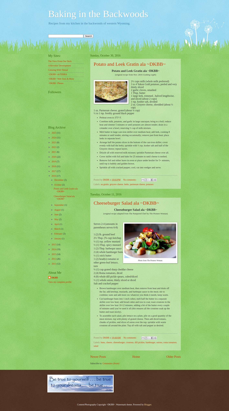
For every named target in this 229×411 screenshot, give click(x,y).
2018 (54, 166)
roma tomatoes (170, 342)
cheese (109, 342)
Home (136, 356)
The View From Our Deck (60, 61)
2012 (54, 259)
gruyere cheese (116, 184)
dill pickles (140, 342)
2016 (54, 176)
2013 (54, 254)
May (56, 219)
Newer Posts (98, 356)
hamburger (150, 342)
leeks (126, 184)
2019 (54, 161)
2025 (54, 133)
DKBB (54, 277)
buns (103, 342)
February (58, 234)
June (56, 214)
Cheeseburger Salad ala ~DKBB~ (126, 203)
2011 (54, 264)
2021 (54, 152)
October (58, 185)
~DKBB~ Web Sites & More (61, 79)
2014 (54, 249)
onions (159, 342)
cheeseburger (119, 342)
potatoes (149, 184)
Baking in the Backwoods (98, 14)
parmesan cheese (137, 184)
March (57, 229)
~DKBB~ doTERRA (57, 74)
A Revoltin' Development (59, 65)
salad (96, 346)
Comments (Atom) (111, 363)
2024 (54, 137)
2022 (54, 147)
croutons (130, 342)
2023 (54, 142)
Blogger (147, 404)
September (59, 205)
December (59, 180)
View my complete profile (59, 282)
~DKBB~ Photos (55, 83)
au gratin (105, 184)
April (57, 224)
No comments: (130, 180)
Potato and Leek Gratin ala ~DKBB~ (130, 64)
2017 (54, 171)
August (57, 210)
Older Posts (173, 356)
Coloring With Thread (58, 70)
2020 (54, 157)
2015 (54, 244)
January (58, 238)
